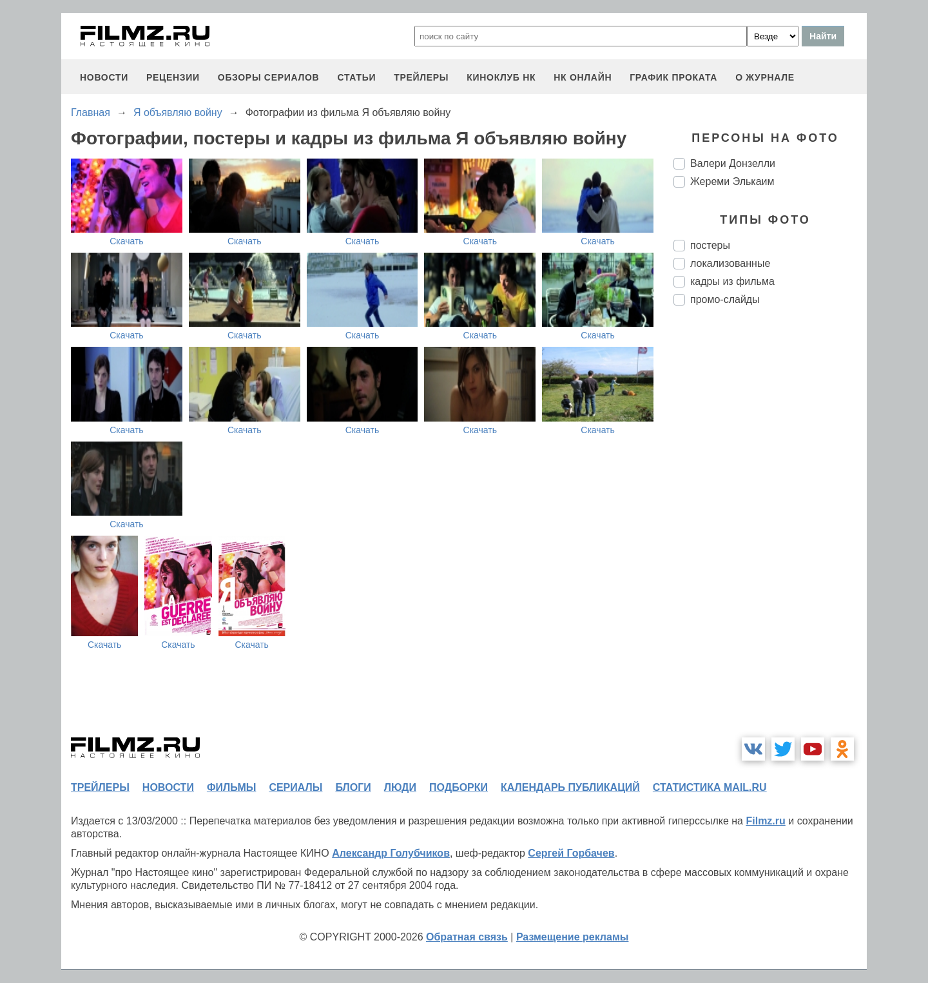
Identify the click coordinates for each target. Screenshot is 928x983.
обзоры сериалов (269, 77)
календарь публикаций (570, 787)
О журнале (765, 77)
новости (104, 77)
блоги (353, 787)
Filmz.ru (765, 820)
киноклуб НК (501, 77)
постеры (710, 245)
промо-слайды (725, 299)
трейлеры (421, 77)
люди (400, 787)
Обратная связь (467, 936)
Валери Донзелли (732, 163)
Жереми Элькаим (732, 181)
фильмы (231, 787)
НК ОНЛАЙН (583, 77)
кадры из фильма (732, 281)
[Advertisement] (770, 531)
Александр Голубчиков (391, 853)
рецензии (173, 77)
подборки (458, 787)
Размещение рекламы (572, 936)
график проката (673, 77)
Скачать (127, 241)
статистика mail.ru (710, 787)
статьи (356, 77)
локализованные (730, 263)
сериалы (295, 787)
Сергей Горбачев (571, 853)
